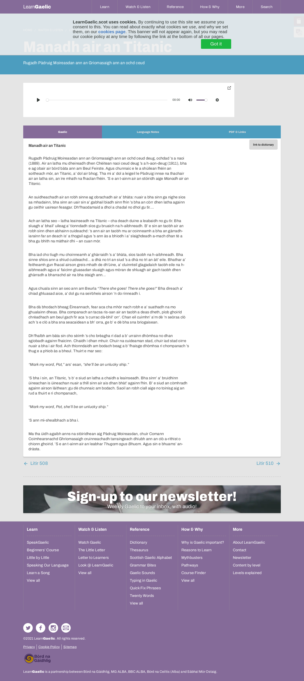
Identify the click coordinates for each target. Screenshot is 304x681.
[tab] (62, 132)
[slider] (107, 100)
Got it (216, 43)
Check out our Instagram (53, 628)
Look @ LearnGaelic (95, 565)
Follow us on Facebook (40, 628)
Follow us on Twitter (28, 628)
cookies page (111, 31)
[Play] (38, 100)
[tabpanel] (152, 297)
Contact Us (66, 628)
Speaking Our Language (48, 565)
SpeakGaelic (38, 542)
